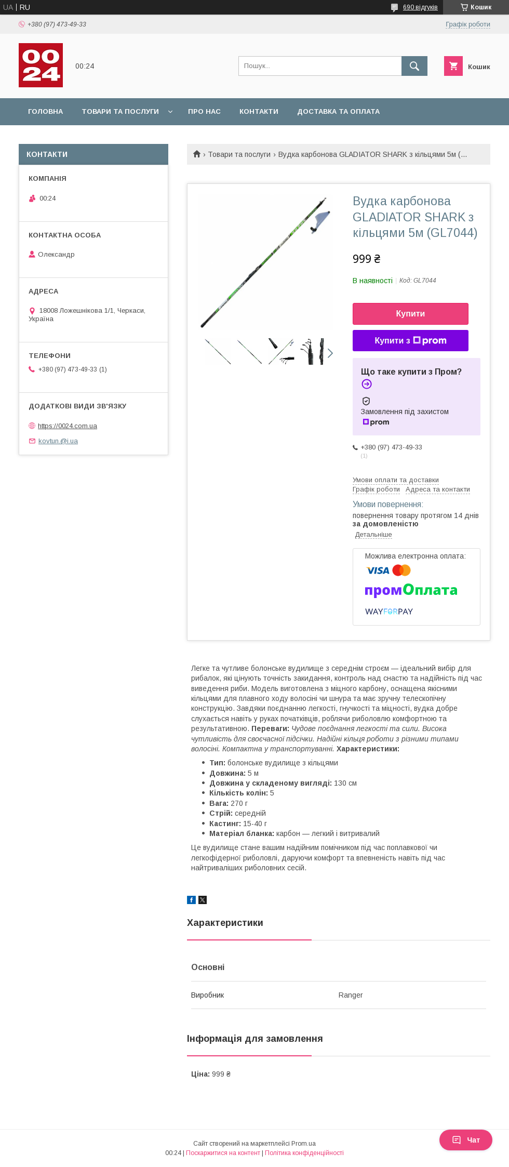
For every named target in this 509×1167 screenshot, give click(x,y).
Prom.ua (303, 1143)
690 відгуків (420, 7)
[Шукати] (414, 66)
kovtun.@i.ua (58, 441)
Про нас (204, 111)
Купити (410, 313)
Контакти (258, 111)
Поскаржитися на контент (223, 1153)
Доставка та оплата (338, 111)
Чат (466, 1140)
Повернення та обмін (72, 138)
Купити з (410, 341)
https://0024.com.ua (67, 426)
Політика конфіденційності (304, 1153)
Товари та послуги (120, 111)
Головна (45, 111)
